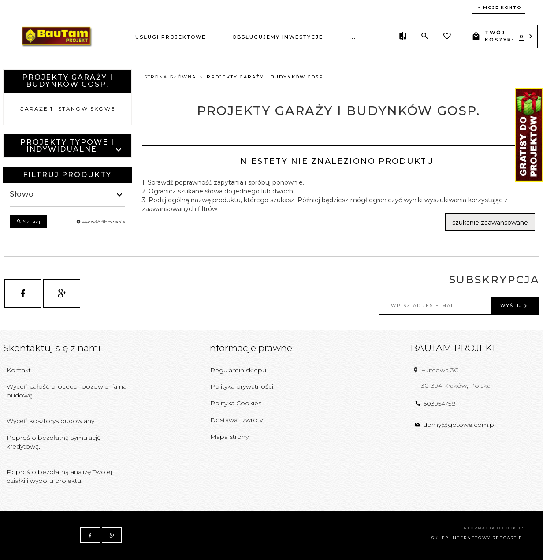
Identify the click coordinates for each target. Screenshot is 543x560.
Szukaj (28, 221)
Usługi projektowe (170, 37)
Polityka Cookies (235, 403)
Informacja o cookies (493, 528)
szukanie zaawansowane (490, 222)
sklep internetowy (461, 537)
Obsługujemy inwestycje (277, 37)
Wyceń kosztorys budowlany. (51, 421)
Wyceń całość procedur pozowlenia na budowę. (66, 390)
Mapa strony (229, 437)
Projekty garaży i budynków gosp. (67, 81)
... (353, 37)
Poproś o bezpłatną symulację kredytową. (53, 442)
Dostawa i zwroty (236, 420)
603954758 (435, 404)
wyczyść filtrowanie (100, 222)
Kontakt (19, 370)
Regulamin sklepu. (239, 370)
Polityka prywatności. (242, 386)
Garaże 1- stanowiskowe (67, 108)
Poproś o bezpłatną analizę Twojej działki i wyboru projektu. (59, 476)
